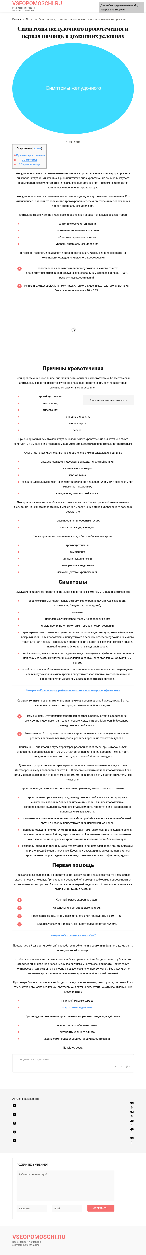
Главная (16, 19)
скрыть (37, 148)
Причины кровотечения (29, 155)
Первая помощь (29, 164)
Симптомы (29, 159)
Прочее (30, 19)
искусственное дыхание (77, 1007)
